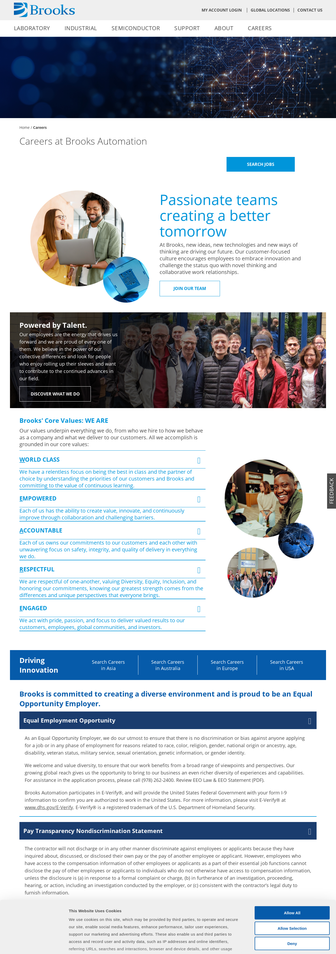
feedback (331, 491)
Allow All (292, 873)
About (224, 28)
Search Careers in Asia (108, 665)
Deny (292, 904)
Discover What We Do (55, 394)
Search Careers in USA (286, 665)
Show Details (275, 943)
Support (187, 28)
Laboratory (32, 28)
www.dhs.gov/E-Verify (49, 807)
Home (24, 127)
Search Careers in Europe (227, 665)
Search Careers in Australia (167, 665)
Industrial (81, 28)
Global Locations (270, 10)
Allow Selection (292, 888)
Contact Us (309, 10)
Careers (260, 28)
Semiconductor (136, 28)
